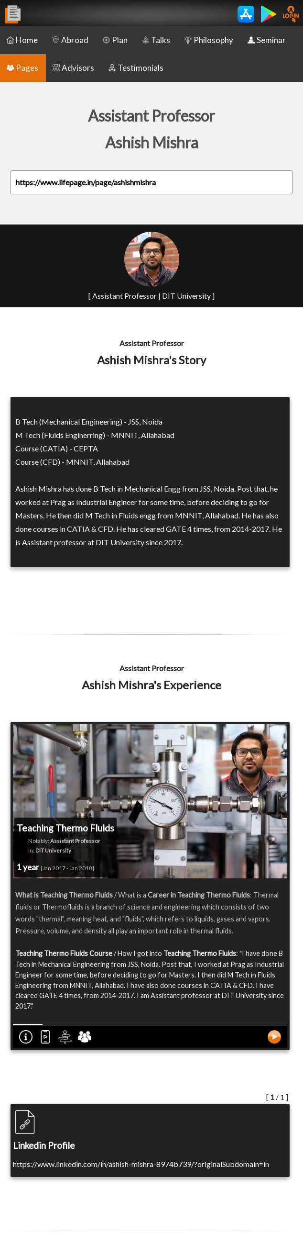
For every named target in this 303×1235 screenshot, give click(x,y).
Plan (115, 40)
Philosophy (208, 40)
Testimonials (135, 68)
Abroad (70, 40)
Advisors (73, 68)
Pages (22, 68)
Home (22, 40)
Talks (156, 40)
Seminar (267, 40)
